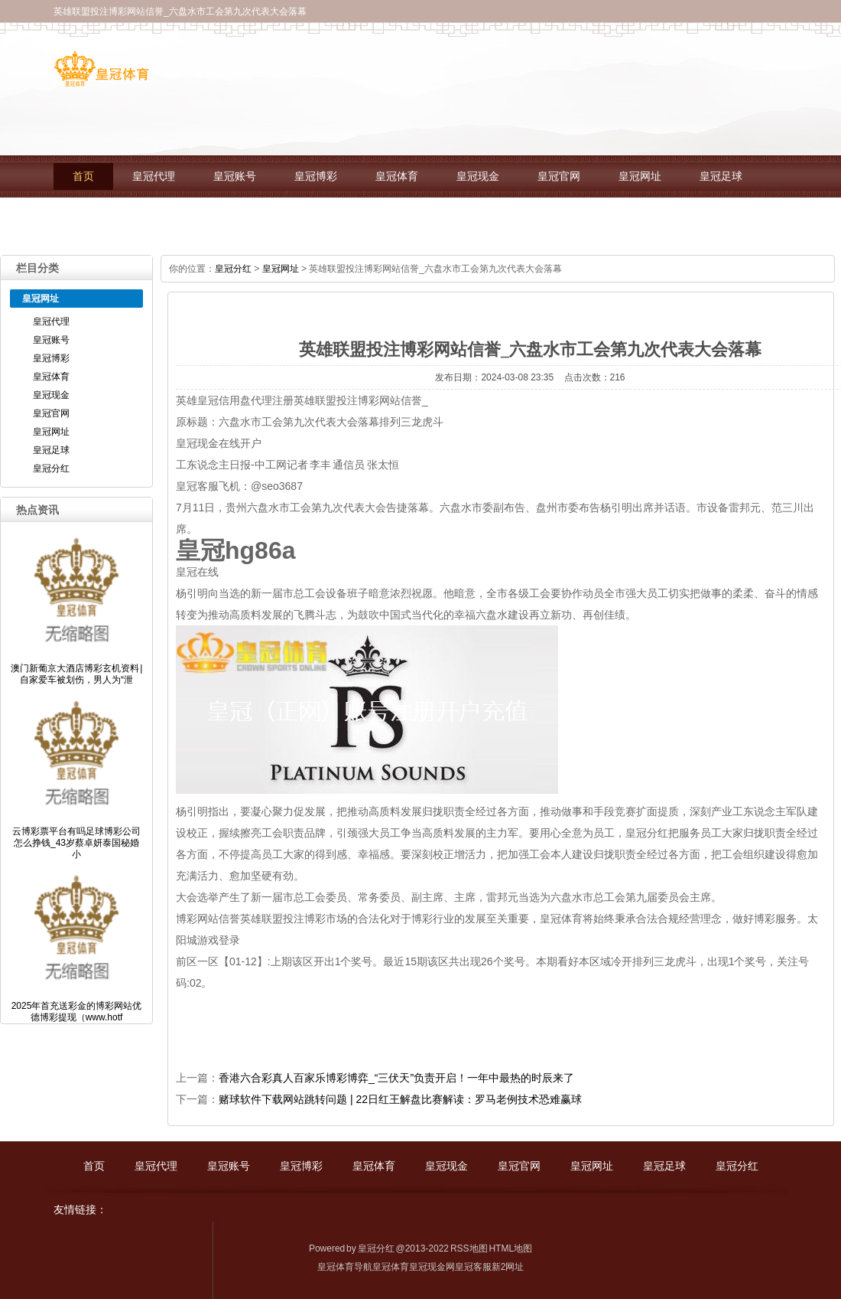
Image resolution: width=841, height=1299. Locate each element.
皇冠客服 (473, 1266)
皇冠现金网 (432, 1266)
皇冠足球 (721, 176)
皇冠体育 (396, 176)
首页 (83, 176)
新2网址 (508, 1266)
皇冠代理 (153, 176)
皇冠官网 (558, 176)
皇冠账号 (234, 176)
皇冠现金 (477, 176)
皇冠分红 (94, 218)
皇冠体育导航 (344, 1266)
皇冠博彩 (315, 176)
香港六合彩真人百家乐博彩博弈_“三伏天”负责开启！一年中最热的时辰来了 (396, 1078)
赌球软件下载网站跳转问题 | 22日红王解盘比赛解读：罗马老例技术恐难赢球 (400, 1099)
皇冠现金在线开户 (218, 443)
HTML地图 (510, 1248)
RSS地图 (469, 1248)
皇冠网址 (640, 176)
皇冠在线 (197, 572)
